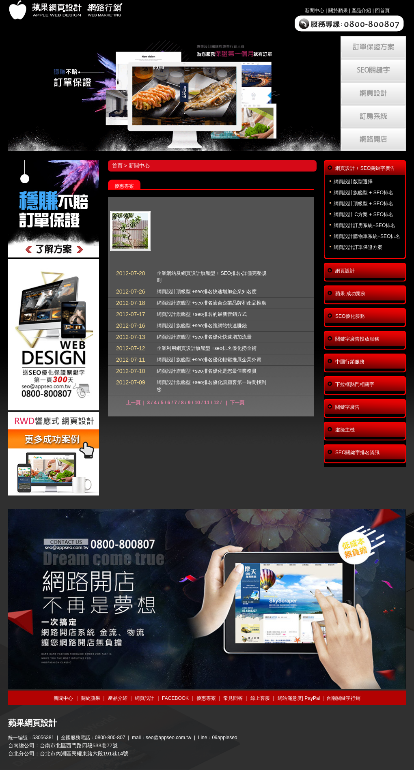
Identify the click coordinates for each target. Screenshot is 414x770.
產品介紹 (361, 10)
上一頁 (133, 402)
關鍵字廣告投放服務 (357, 339)
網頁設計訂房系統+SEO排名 (364, 225)
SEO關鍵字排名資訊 (357, 452)
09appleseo (224, 737)
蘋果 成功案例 (350, 293)
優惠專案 (206, 698)
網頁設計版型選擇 (353, 181)
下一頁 (237, 402)
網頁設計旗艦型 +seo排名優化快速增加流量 (204, 337)
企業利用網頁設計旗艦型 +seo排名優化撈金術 (207, 348)
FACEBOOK (175, 698)
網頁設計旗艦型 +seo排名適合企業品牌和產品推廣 (211, 303)
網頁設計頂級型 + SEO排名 (363, 203)
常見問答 (233, 698)
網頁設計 (345, 271)
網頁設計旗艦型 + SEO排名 (363, 192)
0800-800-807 (110, 737)
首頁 (117, 166)
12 (216, 402)
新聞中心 (314, 10)
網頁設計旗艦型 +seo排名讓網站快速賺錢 (202, 325)
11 (206, 402)
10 (197, 402)
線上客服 (260, 698)
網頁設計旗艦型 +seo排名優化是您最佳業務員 (207, 371)
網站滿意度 (290, 698)
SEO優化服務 (350, 316)
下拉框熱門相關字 (354, 384)
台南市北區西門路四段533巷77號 (79, 745)
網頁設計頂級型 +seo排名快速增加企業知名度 (207, 291)
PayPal (312, 698)
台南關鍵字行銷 (343, 698)
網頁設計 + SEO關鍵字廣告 (365, 168)
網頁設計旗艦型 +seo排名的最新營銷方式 (202, 314)
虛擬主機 (345, 430)
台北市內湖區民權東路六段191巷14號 (84, 754)
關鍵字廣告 (347, 407)
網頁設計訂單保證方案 (358, 247)
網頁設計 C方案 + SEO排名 (363, 214)
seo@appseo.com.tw (168, 737)
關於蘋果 (338, 10)
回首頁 (382, 10)
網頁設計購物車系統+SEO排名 (367, 236)
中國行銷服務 (349, 362)
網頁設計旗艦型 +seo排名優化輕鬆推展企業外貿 (209, 359)
